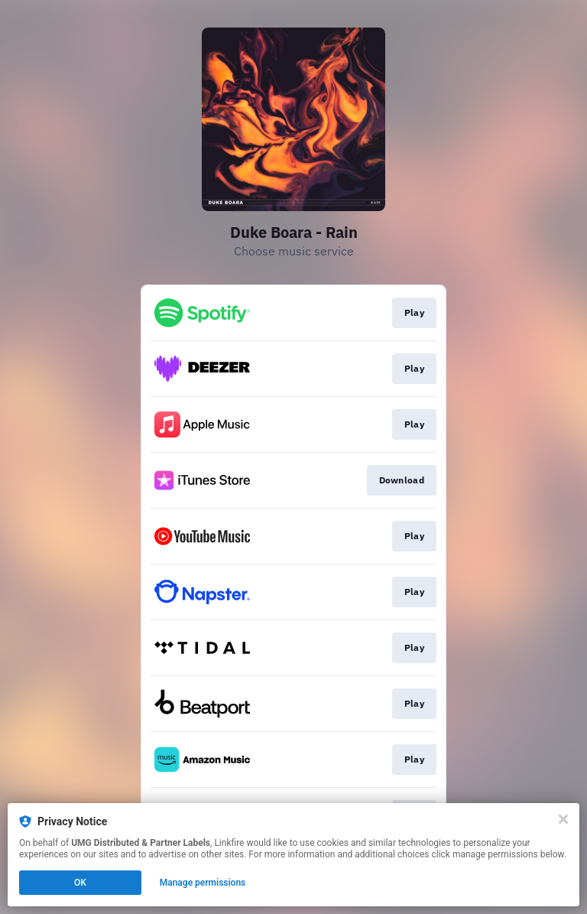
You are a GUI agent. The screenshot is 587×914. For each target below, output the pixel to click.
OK (80, 882)
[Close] (563, 819)
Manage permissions (203, 882)
